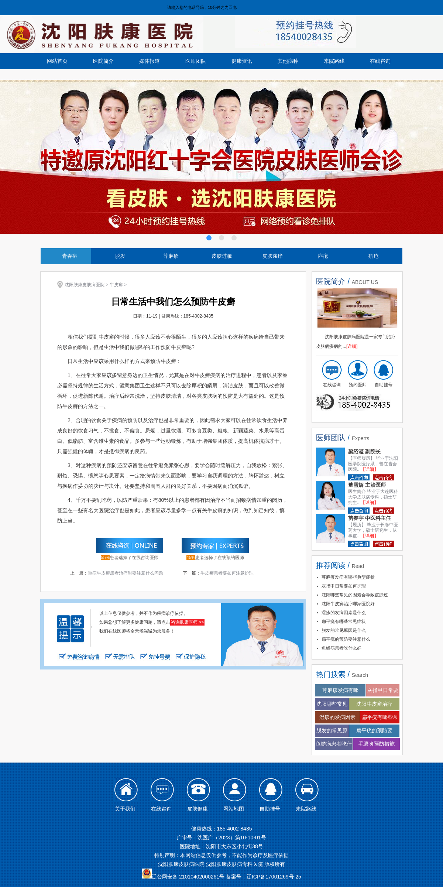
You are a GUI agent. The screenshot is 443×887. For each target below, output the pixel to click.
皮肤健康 (197, 809)
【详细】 (369, 469)
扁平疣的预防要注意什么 (346, 639)
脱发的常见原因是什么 (344, 630)
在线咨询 (380, 61)
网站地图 (233, 809)
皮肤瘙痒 (272, 256)
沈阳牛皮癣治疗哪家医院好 (348, 603)
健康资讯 (241, 61)
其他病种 (288, 61)
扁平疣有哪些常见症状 (344, 621)
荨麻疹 (171, 256)
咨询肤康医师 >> (187, 622)
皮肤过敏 (222, 256)
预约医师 (358, 384)
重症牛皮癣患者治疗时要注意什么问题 (125, 573)
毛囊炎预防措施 (376, 744)
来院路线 (334, 61)
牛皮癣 (116, 284)
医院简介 (103, 61)
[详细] (352, 346)
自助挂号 (383, 384)
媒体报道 (149, 61)
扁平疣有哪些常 (380, 717)
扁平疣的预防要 (374, 730)
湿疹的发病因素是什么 (344, 612)
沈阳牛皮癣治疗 (374, 704)
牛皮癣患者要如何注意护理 (227, 573)
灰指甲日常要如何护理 (344, 586)
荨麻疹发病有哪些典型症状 (348, 577)
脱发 (120, 256)
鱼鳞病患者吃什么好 (341, 648)
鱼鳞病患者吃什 (334, 744)
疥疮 (373, 256)
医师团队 (195, 61)
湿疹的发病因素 (337, 717)
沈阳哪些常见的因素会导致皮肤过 (355, 594)
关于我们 (125, 809)
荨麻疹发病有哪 (340, 690)
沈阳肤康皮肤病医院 (84, 284)
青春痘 (70, 256)
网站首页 (57, 61)
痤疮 (323, 256)
